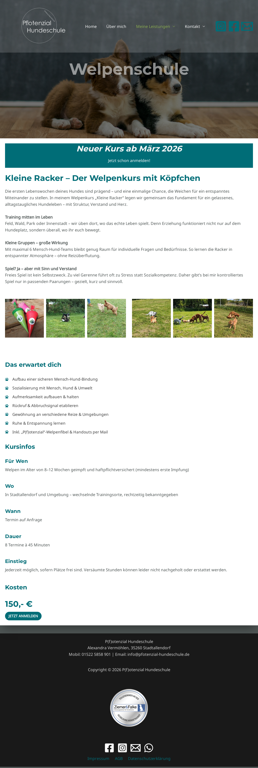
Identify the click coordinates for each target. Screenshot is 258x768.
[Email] (136, 749)
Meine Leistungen (156, 26)
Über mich (121, 26)
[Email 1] (247, 26)
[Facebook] (234, 26)
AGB (118, 759)
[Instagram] (221, 26)
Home (97, 26)
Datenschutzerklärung (148, 759)
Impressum (99, 759)
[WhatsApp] (149, 749)
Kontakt (193, 26)
